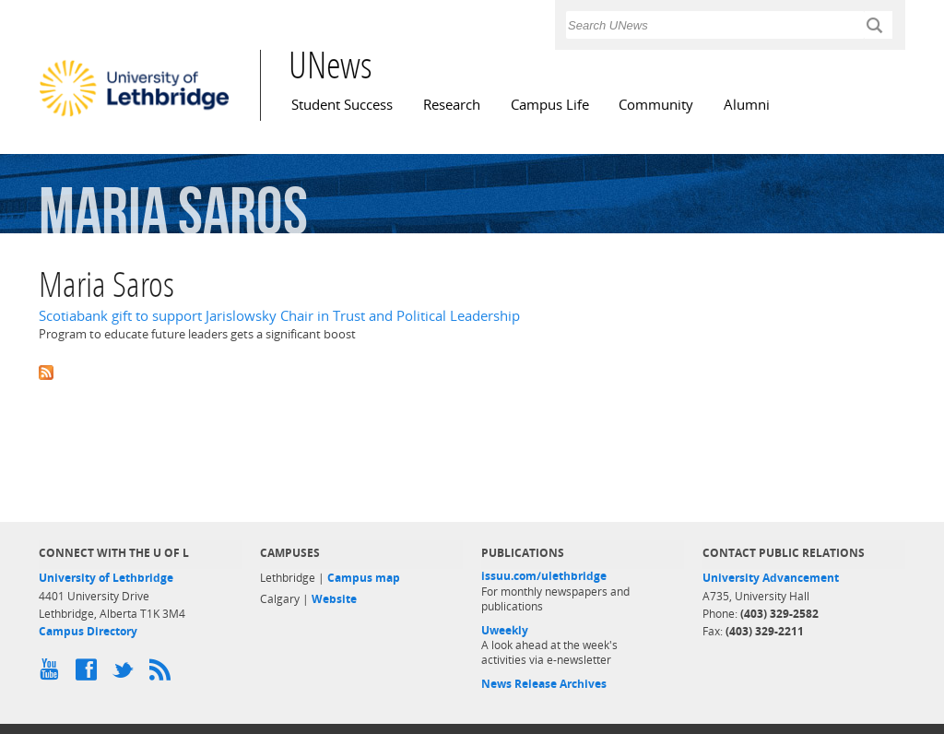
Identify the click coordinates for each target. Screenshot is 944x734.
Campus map (363, 578)
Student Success (342, 104)
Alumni (747, 104)
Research (451, 104)
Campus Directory (88, 631)
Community (656, 104)
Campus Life (550, 104)
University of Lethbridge (106, 578)
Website (334, 599)
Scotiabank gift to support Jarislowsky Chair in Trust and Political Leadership (279, 316)
